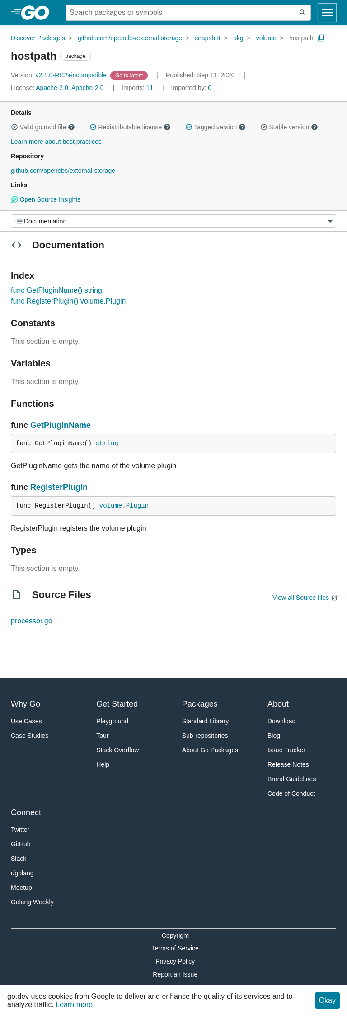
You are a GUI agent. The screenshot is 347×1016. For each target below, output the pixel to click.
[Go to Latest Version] (130, 75)
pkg (238, 38)
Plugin (137, 505)
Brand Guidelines (291, 779)
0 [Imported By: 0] (191, 87)
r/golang (22, 873)
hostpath (301, 38)
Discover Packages (38, 38)
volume (266, 38)
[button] (14, 127)
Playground (112, 721)
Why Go (25, 703)
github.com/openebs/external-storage (130, 38)
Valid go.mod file (43, 127)
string (106, 443)
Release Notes (288, 764)
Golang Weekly (32, 902)
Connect (26, 812)
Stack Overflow (117, 750)
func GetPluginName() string (56, 290)
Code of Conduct (291, 793)
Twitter (20, 829)
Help (102, 764)
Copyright (175, 935)
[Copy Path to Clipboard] (321, 38)
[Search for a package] (180, 13)
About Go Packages (210, 750)
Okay (327, 1000)
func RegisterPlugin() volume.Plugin (68, 301)
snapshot (207, 38)
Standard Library (205, 721)
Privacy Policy (175, 961)
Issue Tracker (286, 750)
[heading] (38, 12)
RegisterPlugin (59, 487)
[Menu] (173, 221)
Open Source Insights (45, 199)
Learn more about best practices (56, 141)
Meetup (21, 887)
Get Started (117, 703)
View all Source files (300, 597)
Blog (273, 735)
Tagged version (215, 127)
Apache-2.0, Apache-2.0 (69, 87)
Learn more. (75, 1004)
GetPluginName (60, 425)
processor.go (31, 621)
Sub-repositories (205, 735)
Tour (102, 735)
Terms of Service (175, 948)
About (278, 703)
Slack (18, 858)
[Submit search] (303, 13)
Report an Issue (175, 974)
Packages (200, 703)
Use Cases (26, 721)
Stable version (289, 127)
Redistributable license (130, 127)
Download (281, 721)
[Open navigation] (327, 13)
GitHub (21, 844)
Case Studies (29, 735)
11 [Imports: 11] (138, 87)
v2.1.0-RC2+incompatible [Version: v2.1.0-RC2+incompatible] (59, 75)
